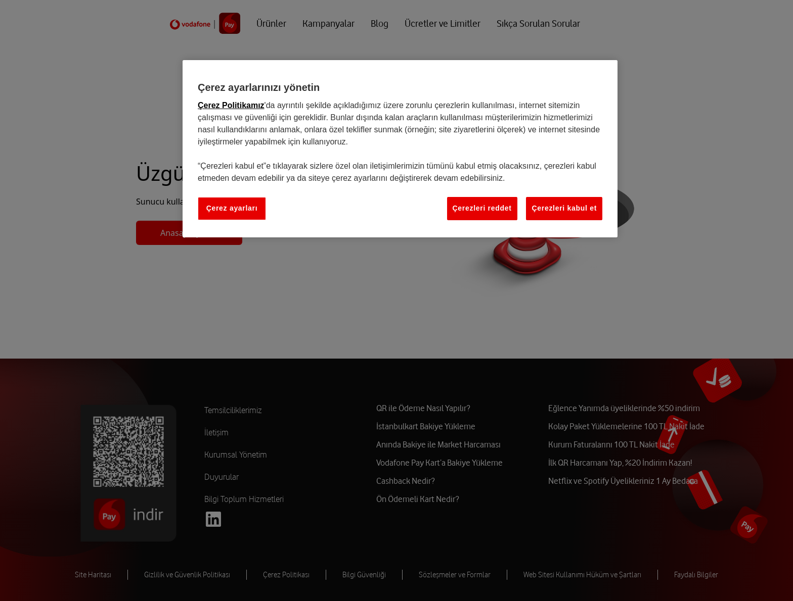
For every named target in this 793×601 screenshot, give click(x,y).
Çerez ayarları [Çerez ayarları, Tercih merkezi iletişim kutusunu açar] (232, 208)
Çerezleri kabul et (564, 208)
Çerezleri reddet (482, 208)
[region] (400, 148)
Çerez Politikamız (231, 105)
